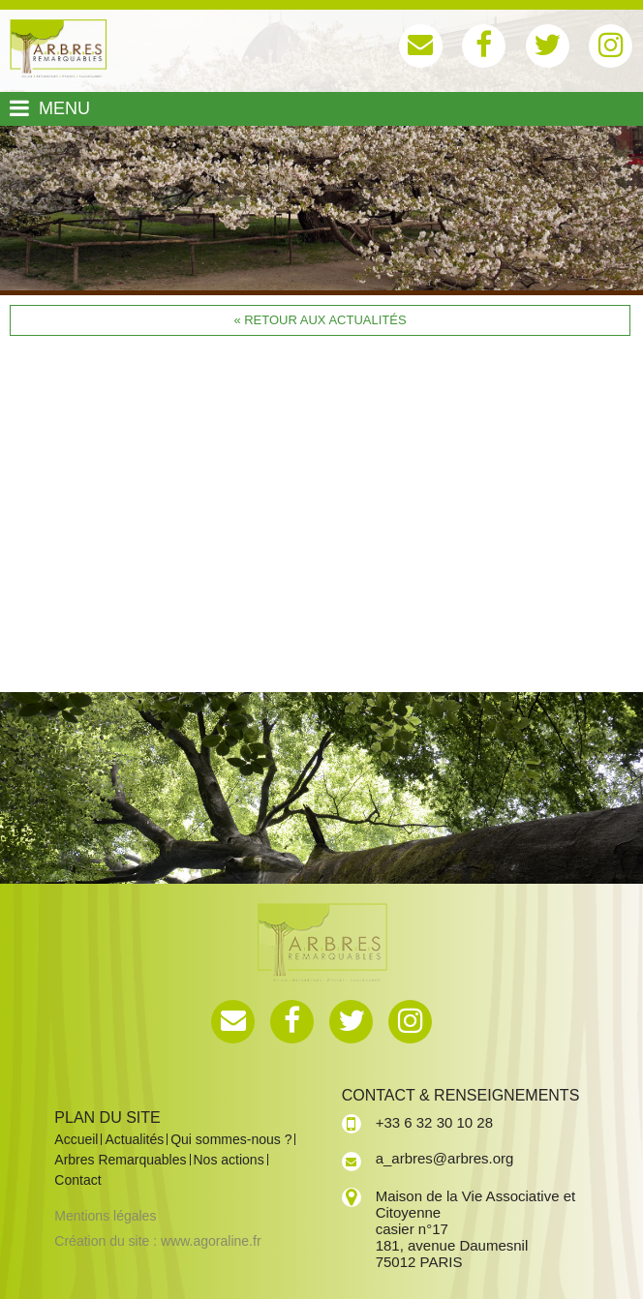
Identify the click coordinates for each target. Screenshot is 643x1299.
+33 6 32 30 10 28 (434, 1122)
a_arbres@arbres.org (445, 1158)
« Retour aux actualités (319, 320)
